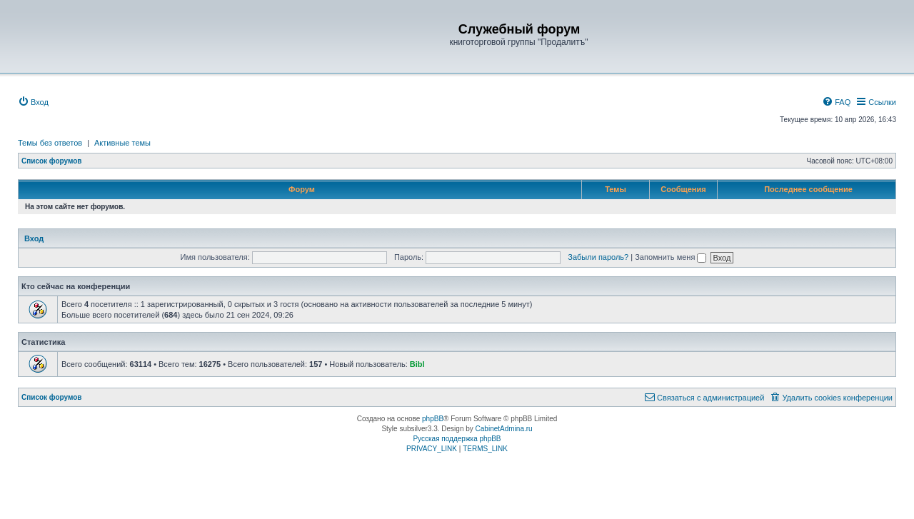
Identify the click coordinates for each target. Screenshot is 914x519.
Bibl (417, 364)
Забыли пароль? (598, 257)
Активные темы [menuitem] (122, 142)
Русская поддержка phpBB (457, 439)
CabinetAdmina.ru (504, 429)
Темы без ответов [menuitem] (50, 142)
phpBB (432, 419)
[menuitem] (33, 102)
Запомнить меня (670, 257)
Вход (34, 238)
